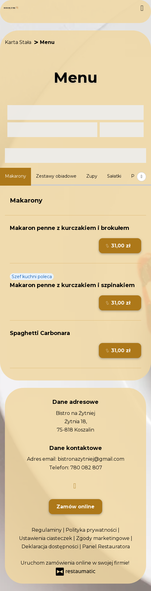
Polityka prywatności (92, 530)
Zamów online (75, 507)
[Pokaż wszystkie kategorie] (141, 176)
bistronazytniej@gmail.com (91, 459)
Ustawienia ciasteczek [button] (46, 538)
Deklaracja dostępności (50, 547)
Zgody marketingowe (103, 538)
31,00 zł (118, 246)
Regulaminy (47, 530)
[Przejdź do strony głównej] (11, 8)
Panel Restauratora (106, 547)
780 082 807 (86, 468)
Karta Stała (18, 42)
